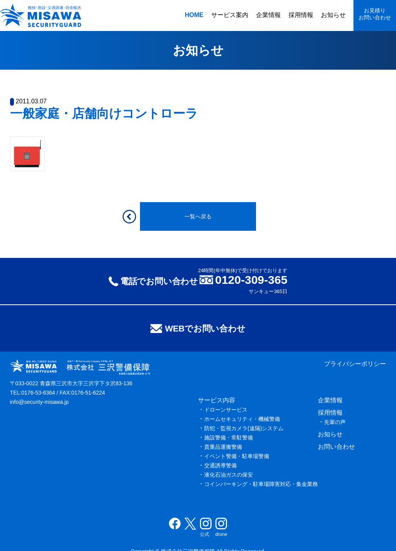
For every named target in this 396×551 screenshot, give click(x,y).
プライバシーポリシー (355, 363)
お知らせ (333, 15)
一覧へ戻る (198, 216)
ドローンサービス (226, 410)
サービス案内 (229, 15)
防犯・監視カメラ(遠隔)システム (243, 428)
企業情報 (268, 15)
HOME (194, 15)
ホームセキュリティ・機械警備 (242, 419)
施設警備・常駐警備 (228, 437)
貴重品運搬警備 (223, 447)
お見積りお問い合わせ (374, 14)
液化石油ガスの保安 (228, 475)
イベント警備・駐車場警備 (236, 456)
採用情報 (300, 15)
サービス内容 (216, 400)
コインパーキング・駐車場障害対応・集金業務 (261, 484)
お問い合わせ (336, 446)
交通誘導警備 (220, 465)
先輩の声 (335, 422)
